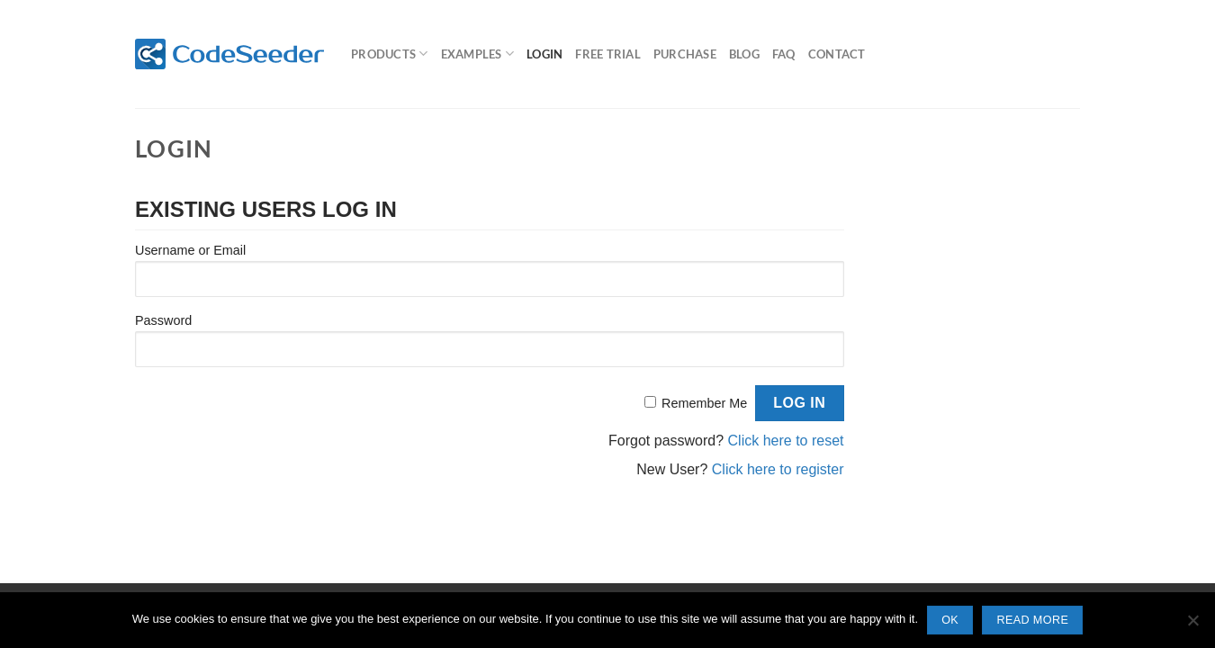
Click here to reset (786, 440)
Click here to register (778, 469)
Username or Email (190, 250)
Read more (1032, 620)
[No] (1193, 625)
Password (163, 320)
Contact (837, 54)
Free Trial (608, 54)
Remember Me (704, 403)
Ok (949, 620)
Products (389, 53)
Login (544, 54)
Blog (744, 54)
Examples (478, 53)
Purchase (684, 54)
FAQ (784, 54)
